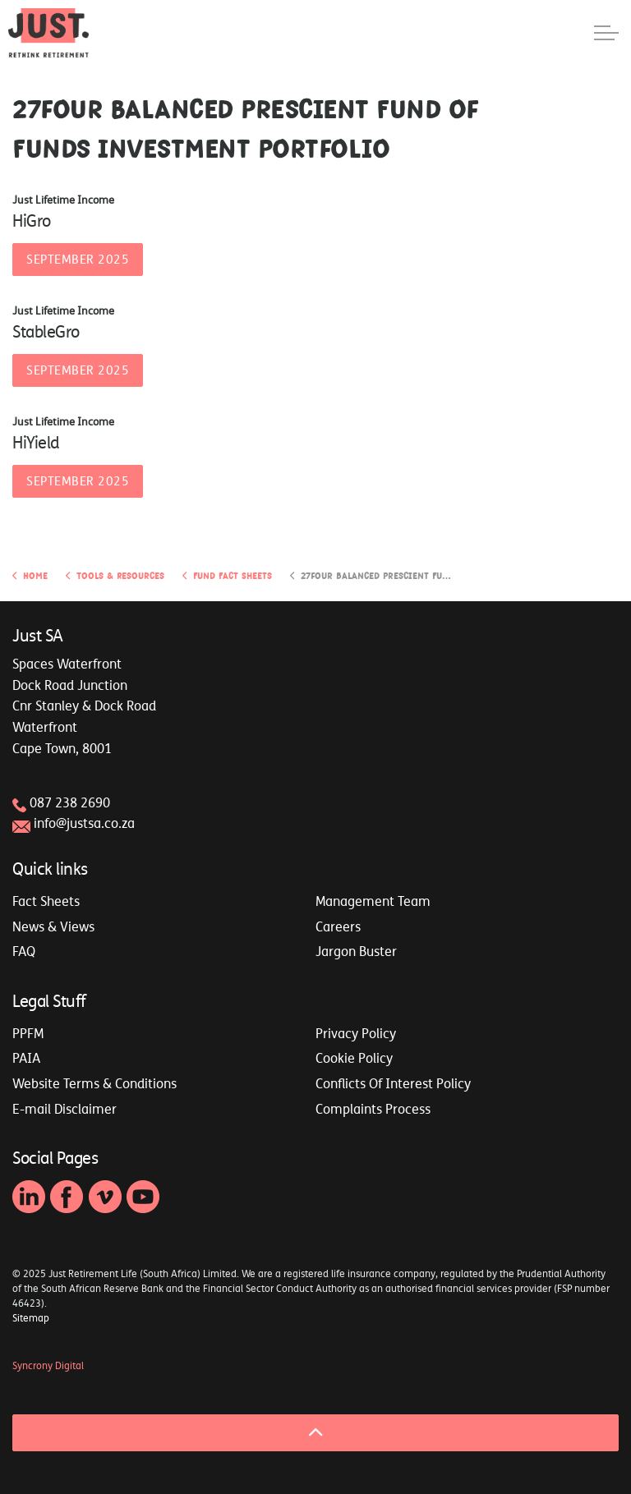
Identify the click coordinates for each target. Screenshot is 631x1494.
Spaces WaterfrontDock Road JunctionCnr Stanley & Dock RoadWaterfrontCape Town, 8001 (84, 705)
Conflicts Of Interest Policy (393, 1083)
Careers (338, 926)
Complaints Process (373, 1109)
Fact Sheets (46, 901)
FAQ (23, 951)
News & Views (53, 926)
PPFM (28, 1033)
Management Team (373, 901)
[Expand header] (606, 33)
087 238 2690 (70, 802)
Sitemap (30, 1318)
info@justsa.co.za (84, 823)
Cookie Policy (354, 1058)
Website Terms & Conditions (94, 1083)
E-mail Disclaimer (64, 1109)
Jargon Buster (356, 951)
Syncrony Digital (48, 1365)
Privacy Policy (356, 1033)
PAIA (26, 1058)
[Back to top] (315, 1432)
